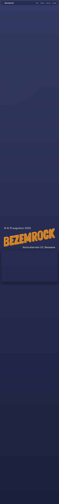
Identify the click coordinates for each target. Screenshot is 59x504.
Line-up (48, 3)
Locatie (54, 3)
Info (37, 3)
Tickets (42, 3)
